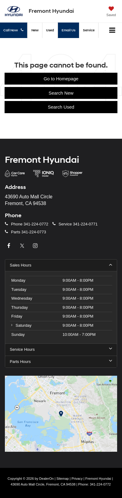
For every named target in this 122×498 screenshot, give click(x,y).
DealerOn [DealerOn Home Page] (46, 478)
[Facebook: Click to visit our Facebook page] (9, 246)
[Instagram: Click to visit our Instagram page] (36, 246)
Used (50, 30)
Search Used (61, 107)
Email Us (68, 30)
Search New (61, 93)
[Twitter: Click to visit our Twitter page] (23, 246)
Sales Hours (61, 265)
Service (89, 30)
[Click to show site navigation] (112, 30)
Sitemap (62, 478)
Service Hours (61, 349)
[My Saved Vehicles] (111, 12)
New (34, 30)
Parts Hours (61, 361)
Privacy (76, 478)
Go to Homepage (61, 78)
